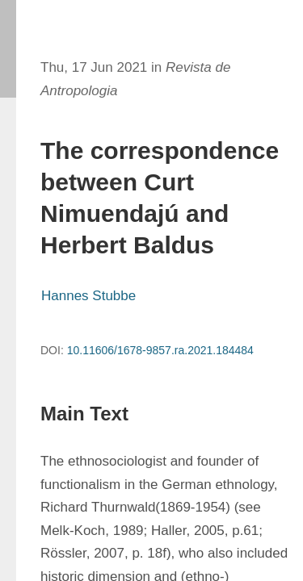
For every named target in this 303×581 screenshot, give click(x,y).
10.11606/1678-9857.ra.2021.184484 (160, 350)
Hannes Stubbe (88, 295)
